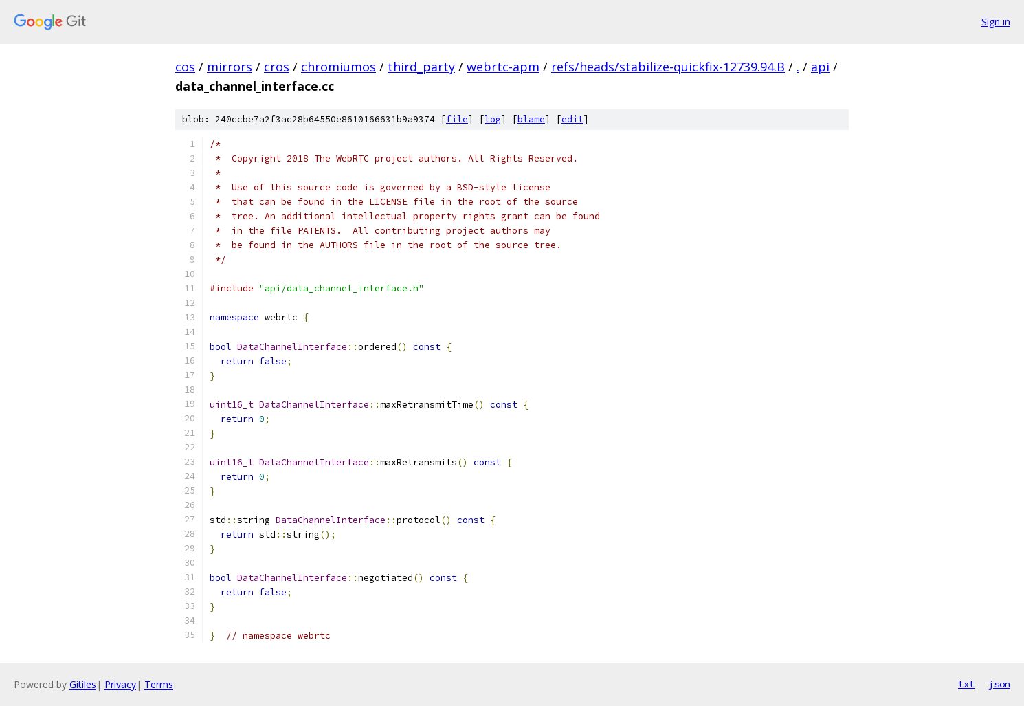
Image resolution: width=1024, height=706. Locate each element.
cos (185, 66)
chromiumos (338, 66)
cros (276, 66)
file (457, 119)
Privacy (120, 684)
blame (531, 119)
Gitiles (82, 684)
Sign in (995, 21)
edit (572, 119)
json (999, 684)
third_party (421, 66)
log (493, 119)
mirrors (229, 66)
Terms (158, 684)
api (820, 66)
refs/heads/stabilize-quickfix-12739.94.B (668, 66)
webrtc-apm (503, 66)
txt (966, 684)
